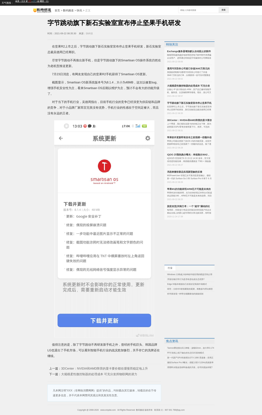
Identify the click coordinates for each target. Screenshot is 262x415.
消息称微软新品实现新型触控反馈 (184, 171)
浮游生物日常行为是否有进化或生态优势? (186, 279)
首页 (57, 10)
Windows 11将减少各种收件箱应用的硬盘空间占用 (189, 274)
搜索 (224, 10)
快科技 (90, 33)
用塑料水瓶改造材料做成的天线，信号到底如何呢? (190, 367)
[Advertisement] (185, 242)
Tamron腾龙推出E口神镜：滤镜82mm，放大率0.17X (190, 348)
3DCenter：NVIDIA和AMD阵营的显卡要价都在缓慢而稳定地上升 (104, 368)
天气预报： (7, 3)
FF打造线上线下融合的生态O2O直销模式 (185, 353)
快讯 (79, 10)
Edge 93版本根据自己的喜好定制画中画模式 (187, 284)
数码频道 (68, 10)
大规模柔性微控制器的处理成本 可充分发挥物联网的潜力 (99, 374)
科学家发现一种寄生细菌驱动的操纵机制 (185, 294)
